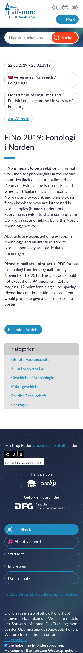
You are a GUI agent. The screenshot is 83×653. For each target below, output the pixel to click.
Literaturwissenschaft (30, 359)
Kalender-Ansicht (23, 329)
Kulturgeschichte (26, 386)
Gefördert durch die (41, 497)
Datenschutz (19, 578)
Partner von (41, 474)
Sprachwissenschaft (28, 368)
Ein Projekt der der (42, 445)
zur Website (18, 118)
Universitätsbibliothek (52, 445)
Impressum (17, 566)
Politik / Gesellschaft (28, 395)
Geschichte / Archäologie (32, 377)
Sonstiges (19, 404)
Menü (70, 19)
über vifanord (65, 8)
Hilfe (55, 8)
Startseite (16, 553)
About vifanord (28, 541)
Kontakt (75, 8)
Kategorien (23, 349)
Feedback (22, 529)
